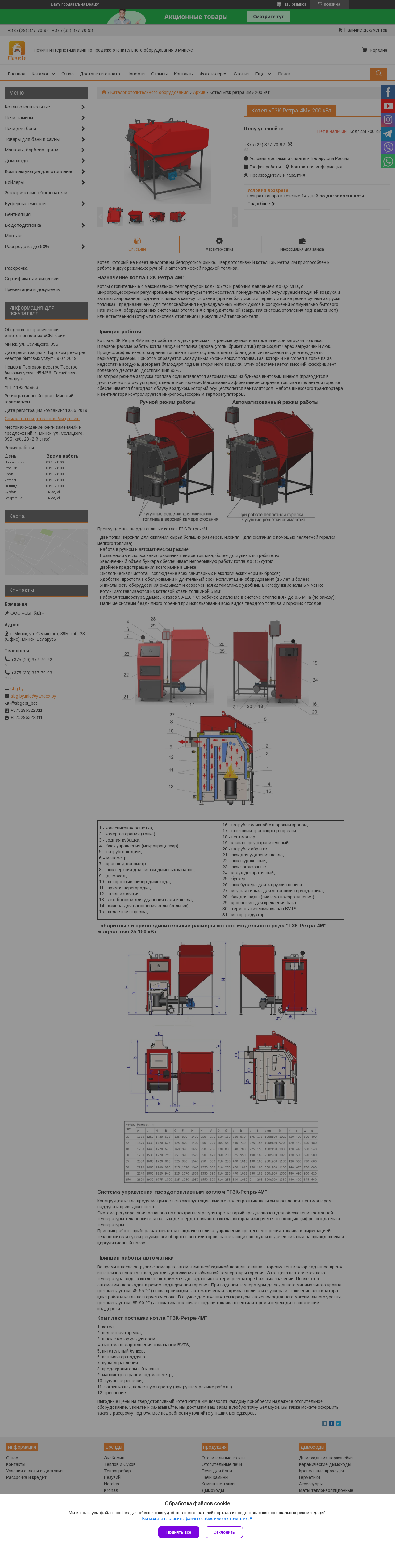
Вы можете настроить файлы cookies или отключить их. (195, 1518)
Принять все (178, 1532)
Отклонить (224, 1532)
